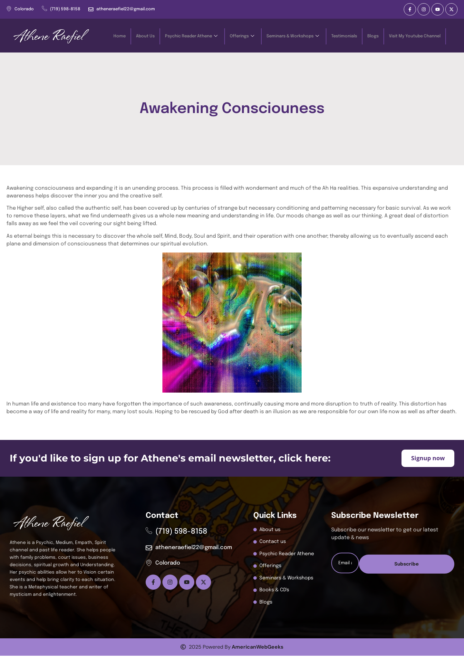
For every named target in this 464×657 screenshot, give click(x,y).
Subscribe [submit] (392, 586)
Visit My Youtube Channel (414, 36)
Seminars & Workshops (292, 36)
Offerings (242, 36)
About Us (145, 36)
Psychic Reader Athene (191, 36)
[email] (392, 564)
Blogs (373, 36)
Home (119, 36)
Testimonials (344, 36)
